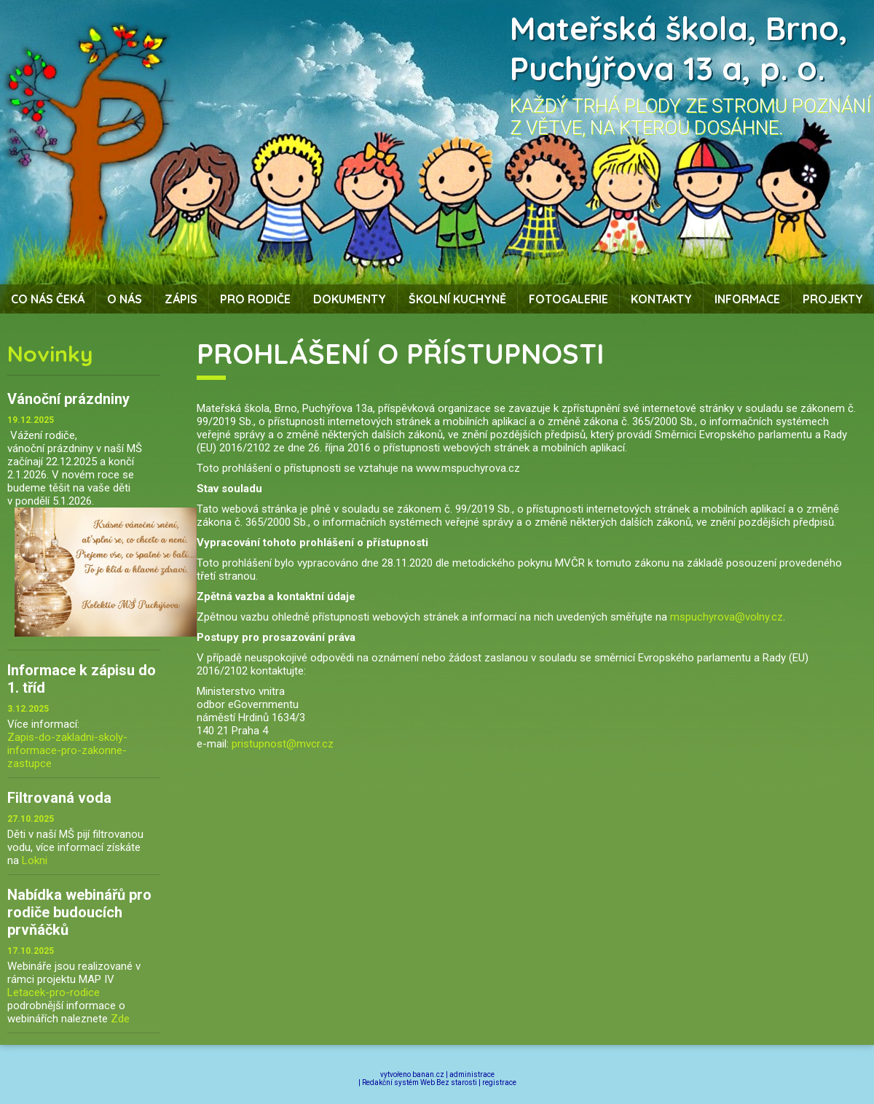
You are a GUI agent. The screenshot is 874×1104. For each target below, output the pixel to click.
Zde (120, 1018)
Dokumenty (349, 299)
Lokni (34, 860)
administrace (472, 1074)
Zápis (181, 299)
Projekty (833, 299)
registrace (499, 1082)
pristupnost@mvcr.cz (283, 743)
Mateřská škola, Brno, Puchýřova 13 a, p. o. (679, 48)
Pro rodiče (255, 299)
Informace (747, 299)
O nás (124, 299)
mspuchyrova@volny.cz (726, 616)
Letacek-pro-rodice (53, 992)
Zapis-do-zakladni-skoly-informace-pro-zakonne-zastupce (67, 750)
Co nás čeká (47, 299)
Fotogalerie (568, 299)
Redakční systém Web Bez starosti (419, 1082)
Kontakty (661, 299)
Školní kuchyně (457, 299)
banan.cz (428, 1074)
